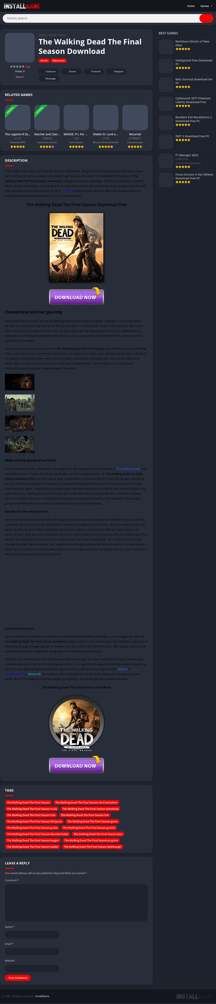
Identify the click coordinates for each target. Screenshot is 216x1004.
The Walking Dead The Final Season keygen (33, 841)
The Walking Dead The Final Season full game (34, 823)
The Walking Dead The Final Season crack (32, 810)
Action (63, 36)
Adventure (59, 62)
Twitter (69, 72)
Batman (123, 670)
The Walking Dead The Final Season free (31, 816)
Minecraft (34, 675)
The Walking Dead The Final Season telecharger (92, 848)
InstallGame (42, 997)
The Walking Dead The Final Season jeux (98, 835)
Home (190, 6)
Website (9, 962)
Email (9, 945)
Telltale (67, 192)
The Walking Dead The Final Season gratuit (89, 829)
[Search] (108, 19)
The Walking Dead (128, 470)
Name (9, 928)
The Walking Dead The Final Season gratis (32, 829)
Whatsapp (48, 80)
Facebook (48, 72)
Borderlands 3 (14, 675)
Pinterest (93, 72)
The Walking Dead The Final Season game (92, 823)
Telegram (115, 72)
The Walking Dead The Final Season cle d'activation (86, 804)
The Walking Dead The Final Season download (90, 810)
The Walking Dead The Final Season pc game (91, 841)
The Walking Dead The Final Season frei (85, 816)
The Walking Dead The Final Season (28, 804)
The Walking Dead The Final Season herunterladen (37, 835)
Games (205, 6)
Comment (12, 881)
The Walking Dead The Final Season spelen (32, 848)
